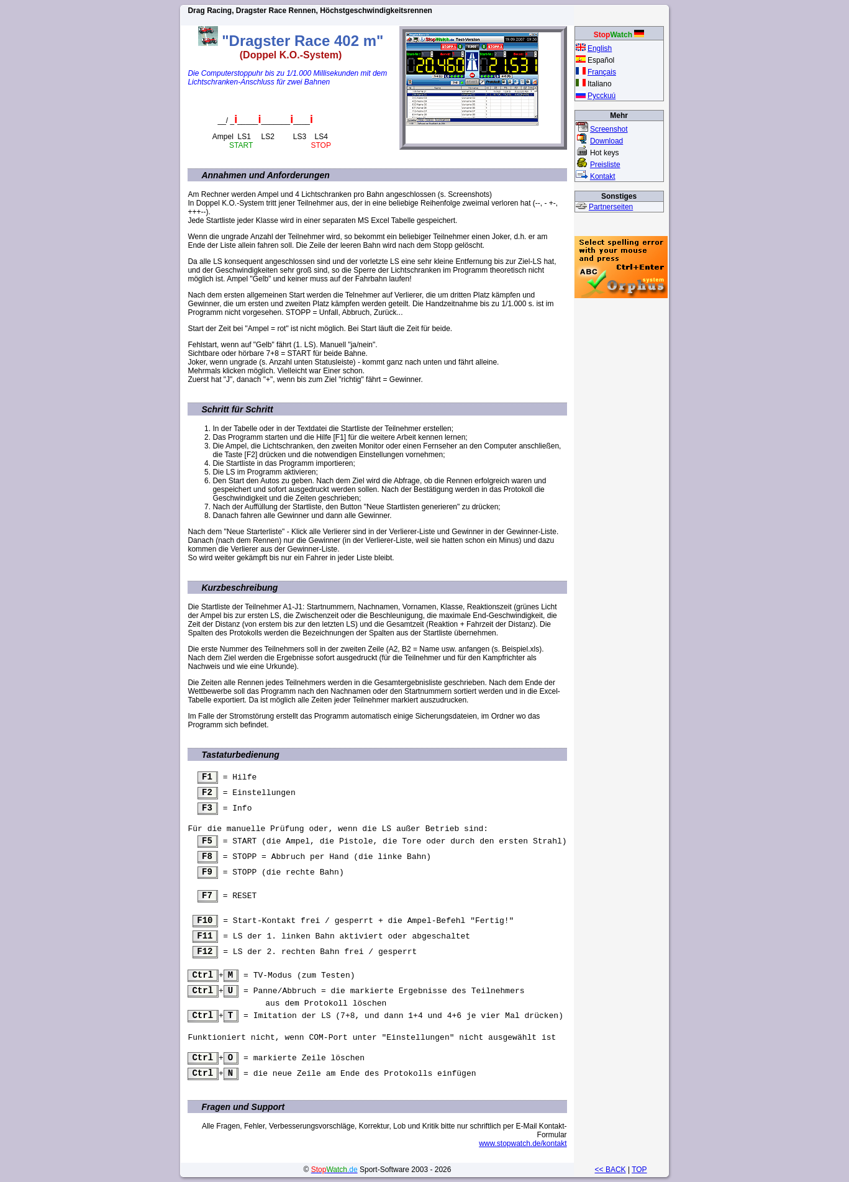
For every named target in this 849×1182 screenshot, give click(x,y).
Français (602, 72)
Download (606, 141)
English (600, 48)
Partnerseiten (611, 206)
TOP (639, 1169)
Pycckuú (601, 95)
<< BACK (609, 1169)
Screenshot (609, 129)
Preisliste (605, 164)
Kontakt (602, 176)
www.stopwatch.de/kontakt (522, 1152)
